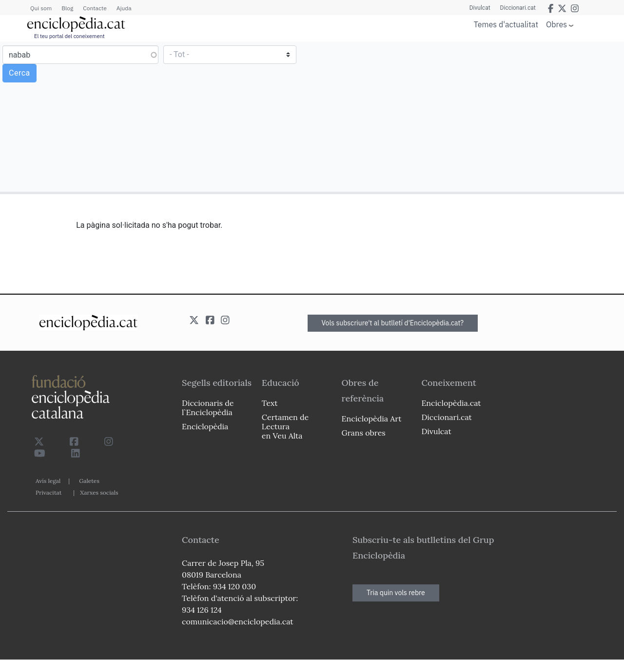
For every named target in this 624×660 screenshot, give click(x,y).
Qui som (41, 8)
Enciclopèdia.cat (451, 403)
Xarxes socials (99, 492)
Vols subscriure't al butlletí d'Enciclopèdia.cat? (393, 323)
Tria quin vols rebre (396, 592)
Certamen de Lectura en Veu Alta (285, 426)
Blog (67, 8)
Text (270, 403)
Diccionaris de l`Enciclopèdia (208, 407)
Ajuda (124, 8)
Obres (556, 24)
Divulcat (479, 7)
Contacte (94, 8)
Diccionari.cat (518, 7)
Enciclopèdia (205, 426)
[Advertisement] (467, 116)
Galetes (89, 480)
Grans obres (364, 433)
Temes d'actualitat (506, 24)
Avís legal (48, 480)
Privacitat (48, 492)
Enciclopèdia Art (372, 418)
